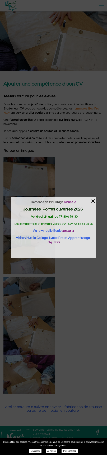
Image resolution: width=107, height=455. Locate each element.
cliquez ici (68, 231)
